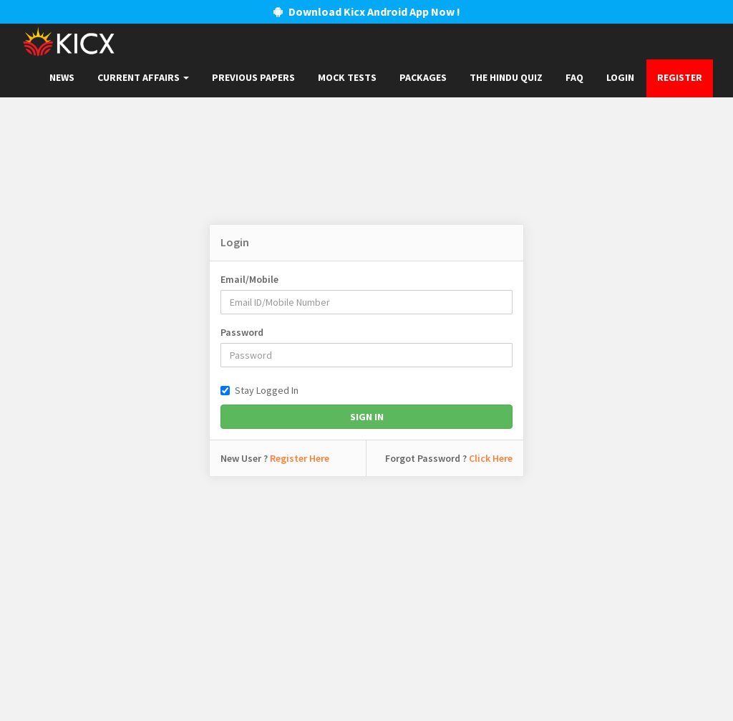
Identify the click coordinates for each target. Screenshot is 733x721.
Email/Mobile (249, 279)
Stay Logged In (259, 390)
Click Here (491, 458)
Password (241, 332)
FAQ (574, 77)
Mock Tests (347, 77)
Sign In (367, 416)
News (61, 77)
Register (679, 77)
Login (620, 77)
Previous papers (253, 77)
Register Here (299, 458)
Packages (423, 77)
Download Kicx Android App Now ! (366, 11)
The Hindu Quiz (506, 77)
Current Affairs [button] (143, 77)
